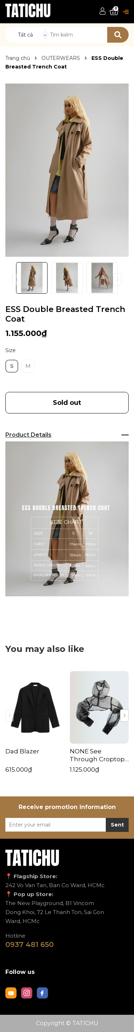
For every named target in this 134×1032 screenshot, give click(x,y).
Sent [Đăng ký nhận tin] (117, 825)
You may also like (44, 649)
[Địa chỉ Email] (67, 825)
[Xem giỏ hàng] (114, 11)
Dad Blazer (22, 751)
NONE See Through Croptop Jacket (97, 755)
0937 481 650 (29, 944)
